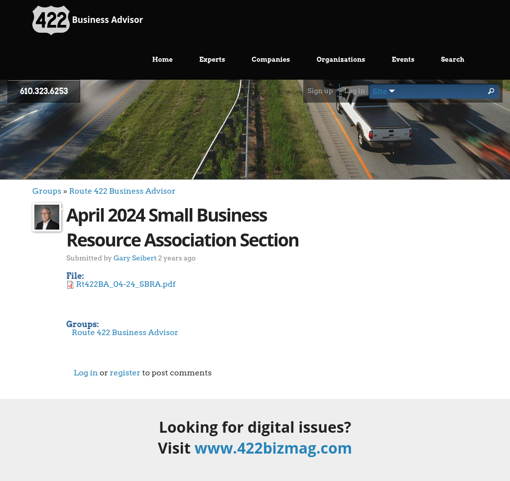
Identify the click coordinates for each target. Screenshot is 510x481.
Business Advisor (87, 20)
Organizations (341, 59)
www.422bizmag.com (273, 448)
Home (162, 59)
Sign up (320, 91)
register (125, 372)
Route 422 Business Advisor (122, 191)
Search (452, 59)
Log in (354, 91)
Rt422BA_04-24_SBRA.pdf (126, 284)
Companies (271, 59)
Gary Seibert (135, 257)
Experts (212, 59)
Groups (46, 191)
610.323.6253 (44, 91)
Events (403, 59)
